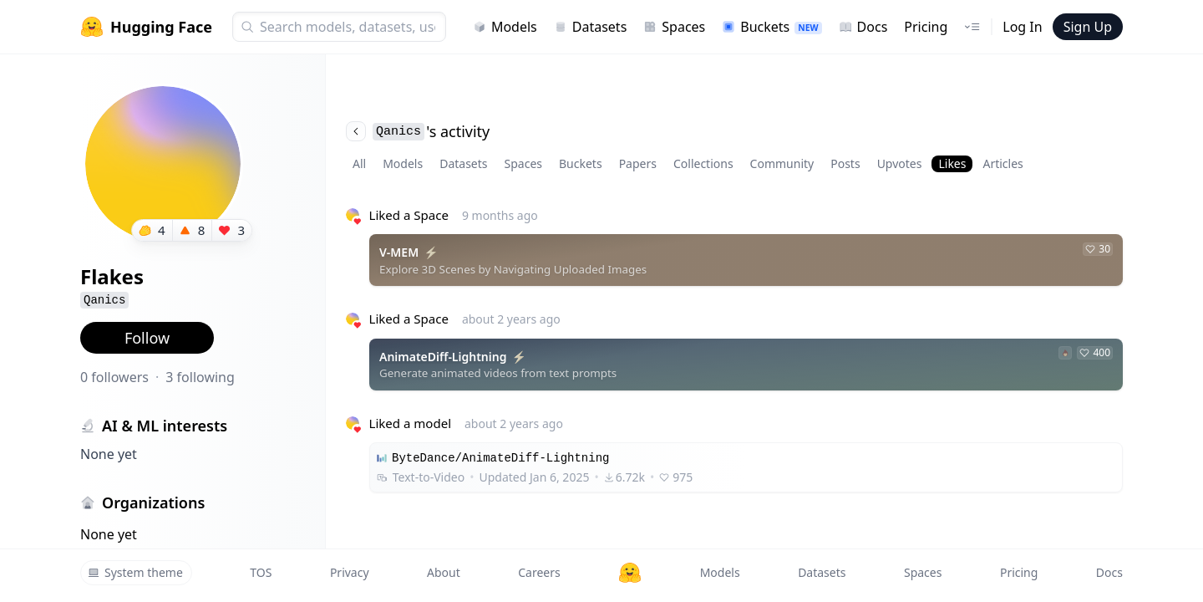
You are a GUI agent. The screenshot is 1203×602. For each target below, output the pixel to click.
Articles (1002, 163)
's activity (418, 131)
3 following (200, 377)
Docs (863, 27)
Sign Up (1087, 27)
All (359, 163)
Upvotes (899, 163)
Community (782, 163)
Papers (638, 163)
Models (505, 27)
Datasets (590, 27)
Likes (952, 163)
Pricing (925, 27)
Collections (703, 163)
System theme (135, 572)
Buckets (771, 27)
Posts (845, 163)
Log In (1022, 27)
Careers (539, 572)
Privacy (349, 572)
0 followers (114, 377)
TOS (261, 572)
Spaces (674, 27)
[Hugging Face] (630, 572)
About (443, 572)
